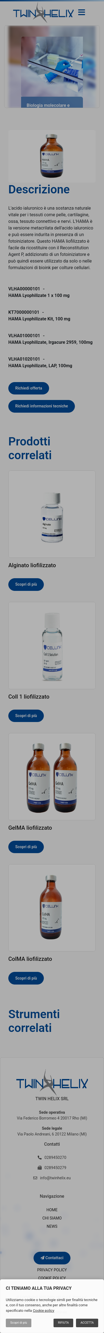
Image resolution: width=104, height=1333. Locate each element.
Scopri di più (18, 1322)
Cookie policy (43, 1310)
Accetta (87, 1322)
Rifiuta (63, 1322)
